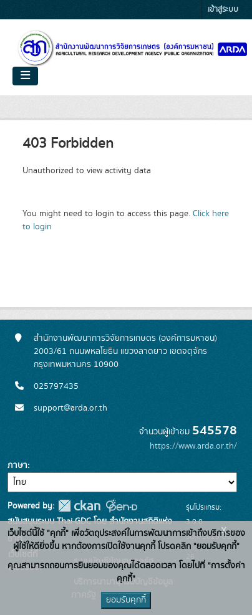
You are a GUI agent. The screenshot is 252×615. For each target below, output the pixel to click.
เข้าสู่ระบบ (223, 10)
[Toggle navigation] (25, 76)
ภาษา (17, 465)
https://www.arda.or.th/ (193, 446)
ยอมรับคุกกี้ (126, 600)
